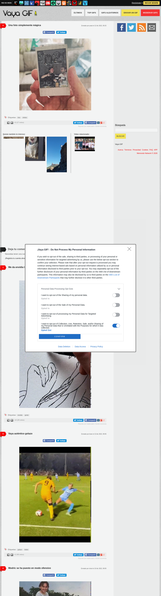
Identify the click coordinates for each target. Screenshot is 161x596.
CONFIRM (59, 336)
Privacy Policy (96, 346)
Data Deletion (64, 346)
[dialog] (80, 298)
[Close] (130, 250)
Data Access (80, 346)
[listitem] (80, 288)
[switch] (116, 295)
